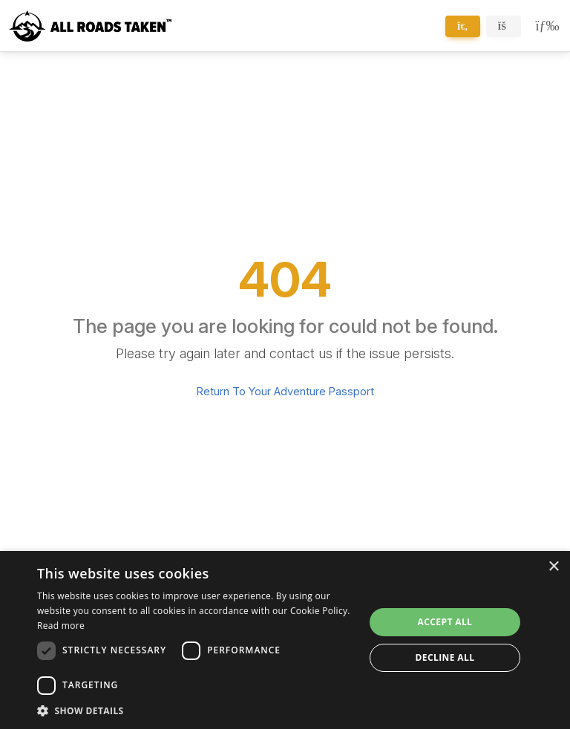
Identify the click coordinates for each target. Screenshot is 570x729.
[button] (196, 710)
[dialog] (285, 640)
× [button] (553, 567)
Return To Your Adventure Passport (285, 391)
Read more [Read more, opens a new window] (61, 625)
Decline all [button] (445, 657)
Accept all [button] (445, 622)
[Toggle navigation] (544, 26)
